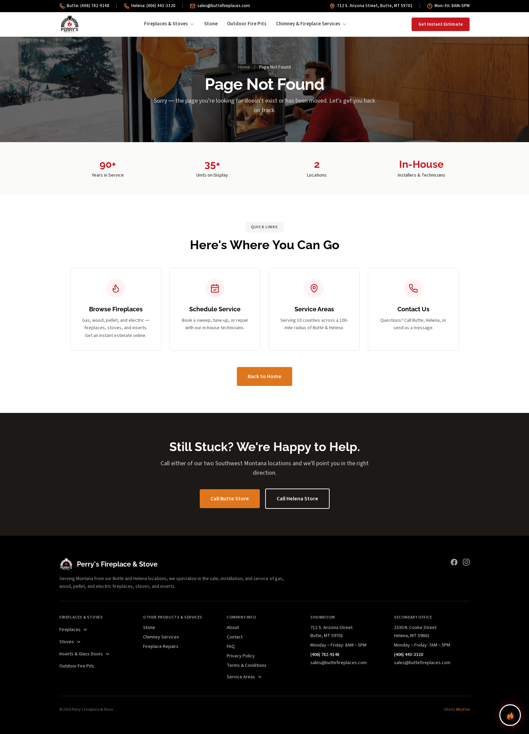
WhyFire (463, 709)
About (233, 627)
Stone (211, 23)
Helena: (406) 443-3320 (149, 6)
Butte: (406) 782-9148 (84, 6)
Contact (235, 637)
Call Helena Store (297, 498)
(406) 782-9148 (324, 654)
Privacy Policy (241, 656)
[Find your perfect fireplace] (510, 715)
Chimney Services (161, 637)
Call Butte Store (230, 498)
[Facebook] (454, 562)
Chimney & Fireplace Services (311, 23)
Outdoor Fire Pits (247, 23)
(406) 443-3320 (408, 654)
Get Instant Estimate (440, 24)
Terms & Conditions (247, 665)
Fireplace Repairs (160, 646)
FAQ (231, 646)
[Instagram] (466, 562)
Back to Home (264, 376)
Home (244, 67)
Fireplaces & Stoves (169, 23)
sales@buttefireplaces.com (220, 6)
